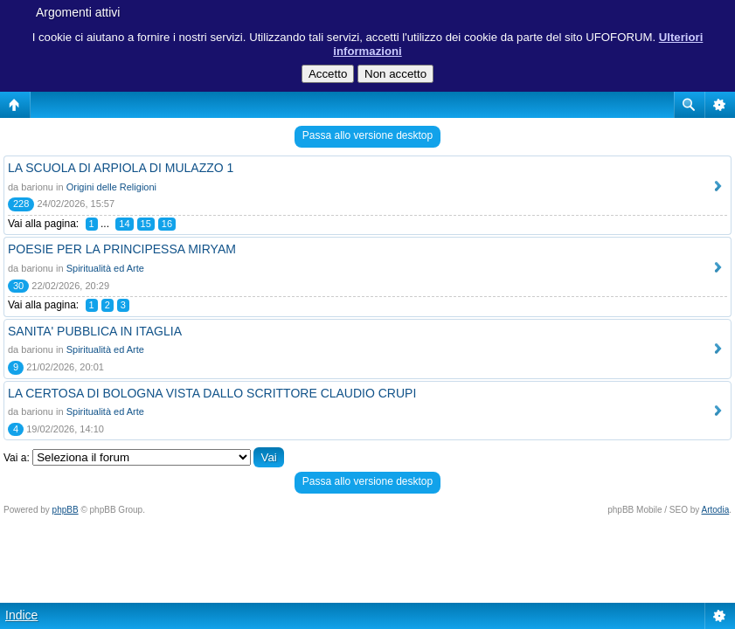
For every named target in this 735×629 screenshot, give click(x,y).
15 (146, 223)
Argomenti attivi (78, 12)
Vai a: (16, 458)
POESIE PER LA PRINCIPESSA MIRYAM (122, 249)
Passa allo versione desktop (367, 135)
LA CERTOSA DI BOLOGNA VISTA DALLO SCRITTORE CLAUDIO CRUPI (212, 393)
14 (124, 223)
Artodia (716, 510)
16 (167, 223)
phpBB (65, 510)
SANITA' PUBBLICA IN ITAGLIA (95, 331)
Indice (21, 615)
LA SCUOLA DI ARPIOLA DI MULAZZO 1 (120, 168)
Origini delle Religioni (111, 187)
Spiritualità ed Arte (105, 268)
